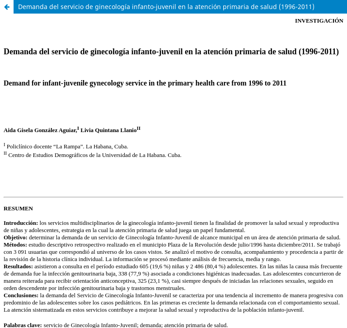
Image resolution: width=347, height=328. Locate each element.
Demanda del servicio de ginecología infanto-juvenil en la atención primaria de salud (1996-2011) (166, 6)
